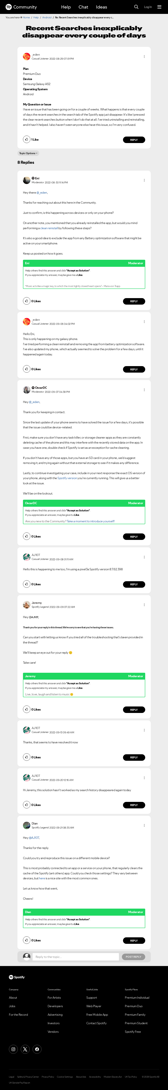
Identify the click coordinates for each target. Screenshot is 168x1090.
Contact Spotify (96, 1023)
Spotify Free (133, 1032)
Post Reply (133, 957)
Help (66, 7)
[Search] (136, 7)
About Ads (81, 1076)
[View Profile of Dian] (35, 823)
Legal (11, 1076)
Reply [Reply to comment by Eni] (134, 301)
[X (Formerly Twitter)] (25, 1049)
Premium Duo (134, 1006)
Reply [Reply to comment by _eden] (134, 140)
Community (21, 7)
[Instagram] (13, 1049)
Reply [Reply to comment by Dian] (134, 941)
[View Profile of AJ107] (36, 555)
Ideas (101, 7)
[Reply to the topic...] (76, 956)
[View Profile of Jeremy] (37, 603)
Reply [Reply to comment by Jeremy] (134, 710)
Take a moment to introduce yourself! (91, 521)
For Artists (54, 998)
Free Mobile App (97, 1015)
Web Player (93, 1006)
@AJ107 (34, 838)
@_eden (41, 192)
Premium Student (136, 1023)
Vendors (53, 1032)
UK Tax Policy (131, 1076)
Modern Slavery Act (113, 1076)
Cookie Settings (65, 1076)
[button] (144, 56)
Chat (83, 7)
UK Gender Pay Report (19, 1082)
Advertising (55, 1015)
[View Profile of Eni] (37, 178)
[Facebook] (37, 1049)
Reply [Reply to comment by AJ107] (134, 584)
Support (91, 998)
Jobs (12, 1006)
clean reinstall (49, 228)
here (42, 878)
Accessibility (95, 1076)
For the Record (18, 1015)
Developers (55, 1006)
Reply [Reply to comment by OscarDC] (134, 537)
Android (46, 17)
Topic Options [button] (27, 153)
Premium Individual (137, 998)
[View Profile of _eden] (36, 54)
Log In (148, 7)
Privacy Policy (48, 1076)
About (13, 998)
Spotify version (67, 478)
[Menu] (159, 7)
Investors (54, 1023)
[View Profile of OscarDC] (41, 388)
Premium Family (135, 1015)
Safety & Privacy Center (28, 1076)
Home (26, 17)
